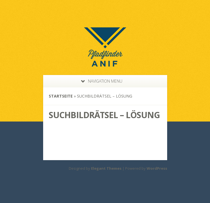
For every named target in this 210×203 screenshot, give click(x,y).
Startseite (61, 96)
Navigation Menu (101, 81)
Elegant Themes (106, 168)
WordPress (157, 168)
